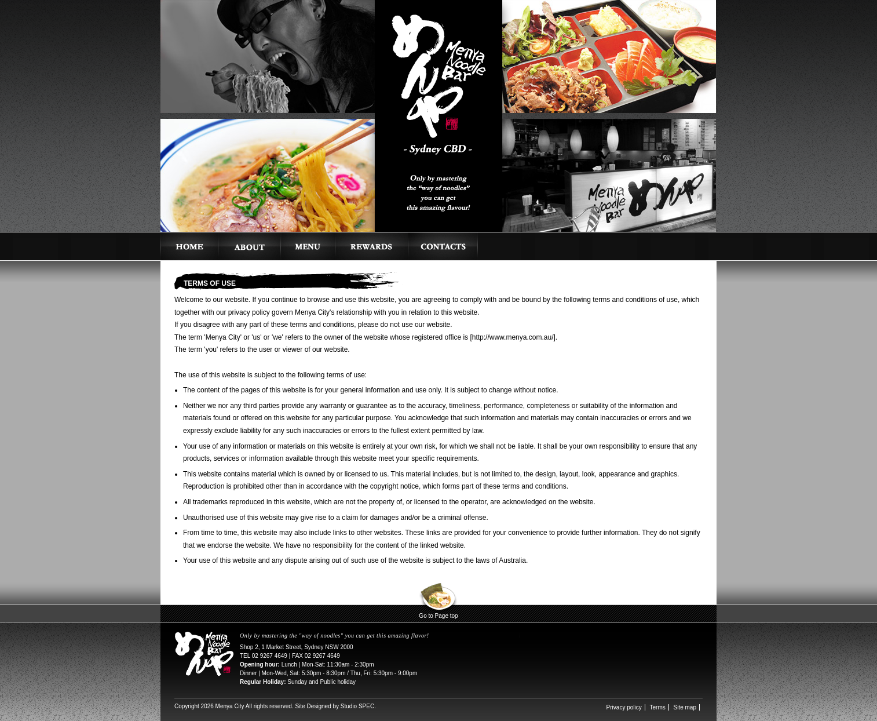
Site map (685, 707)
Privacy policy (624, 707)
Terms (658, 707)
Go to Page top (438, 616)
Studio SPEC (357, 706)
